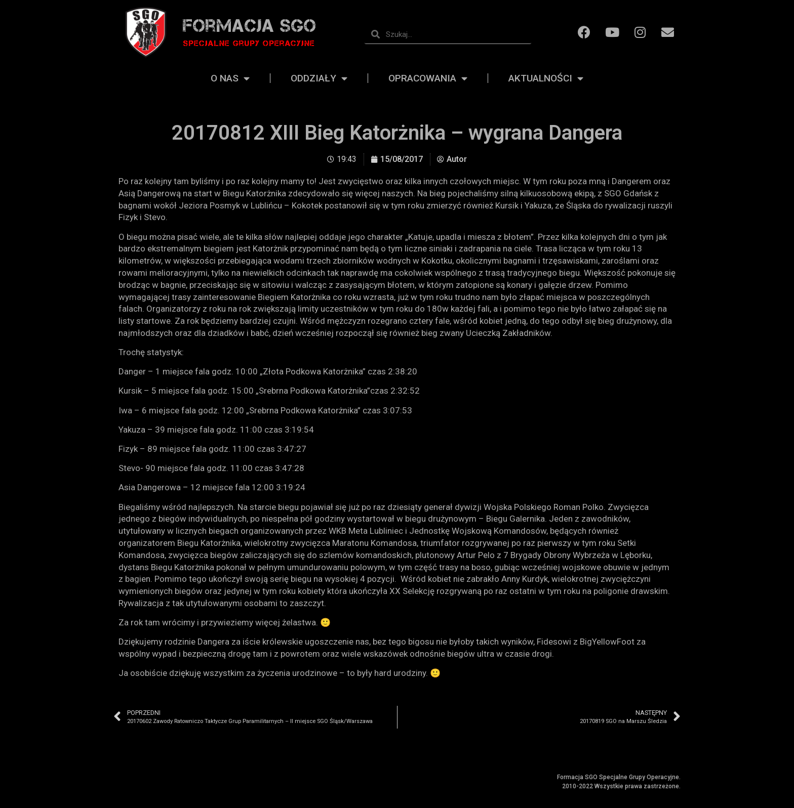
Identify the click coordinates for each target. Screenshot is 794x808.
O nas (230, 78)
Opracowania (427, 78)
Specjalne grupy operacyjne (249, 43)
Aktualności (545, 78)
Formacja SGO (249, 25)
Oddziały (319, 78)
